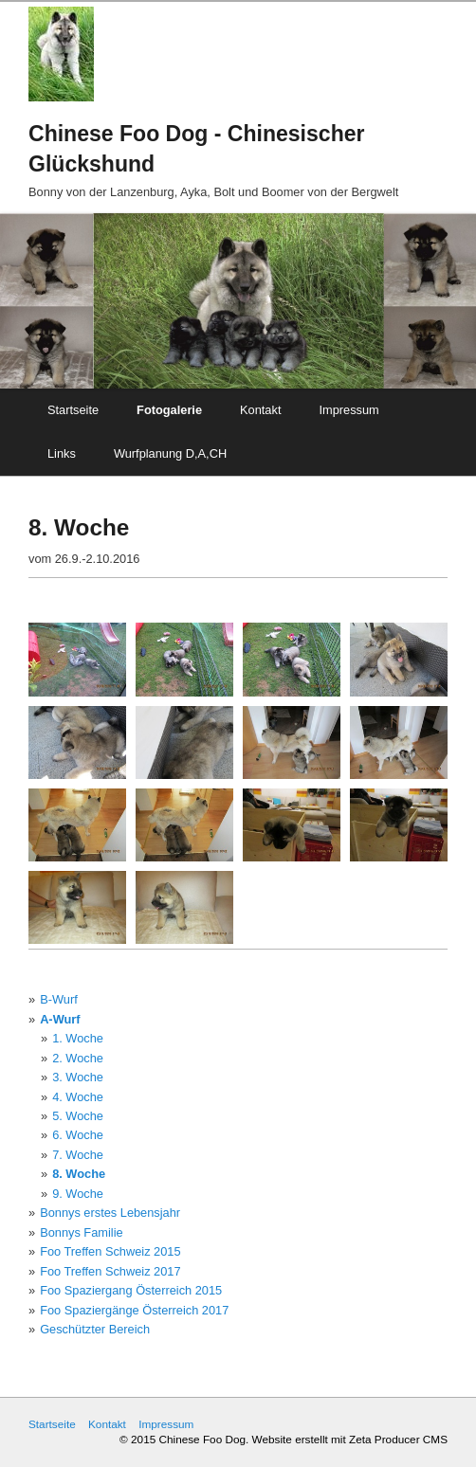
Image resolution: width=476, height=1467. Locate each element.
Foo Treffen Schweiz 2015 (110, 1251)
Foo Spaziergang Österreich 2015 (131, 1290)
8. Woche (78, 1174)
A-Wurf (60, 1019)
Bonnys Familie (81, 1232)
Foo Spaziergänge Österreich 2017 (134, 1310)
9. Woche (77, 1193)
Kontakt (260, 410)
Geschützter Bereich (95, 1329)
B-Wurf (59, 999)
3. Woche (77, 1077)
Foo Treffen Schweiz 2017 (110, 1271)
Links (61, 453)
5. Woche (77, 1116)
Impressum (348, 410)
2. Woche (77, 1058)
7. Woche (77, 1155)
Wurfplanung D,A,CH (170, 453)
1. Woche (77, 1038)
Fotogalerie (169, 410)
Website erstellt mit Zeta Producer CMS (350, 1439)
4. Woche (77, 1097)
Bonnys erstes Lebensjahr (110, 1212)
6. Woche (77, 1135)
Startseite (73, 410)
